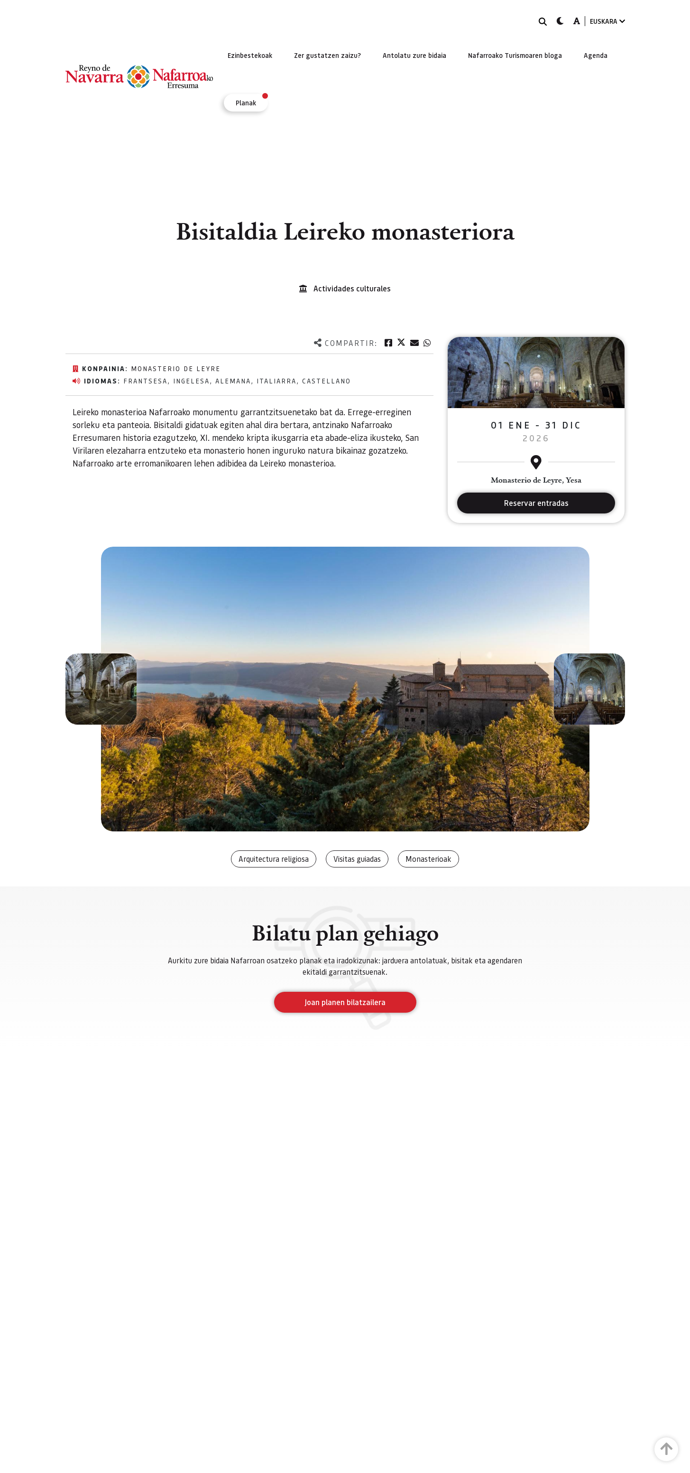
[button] (101, 689)
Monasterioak (428, 859)
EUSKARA (607, 21)
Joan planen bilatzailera (345, 1002)
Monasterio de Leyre (176, 368)
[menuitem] (250, 55)
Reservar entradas (536, 503)
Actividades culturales (352, 288)
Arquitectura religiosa (274, 859)
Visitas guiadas (357, 859)
